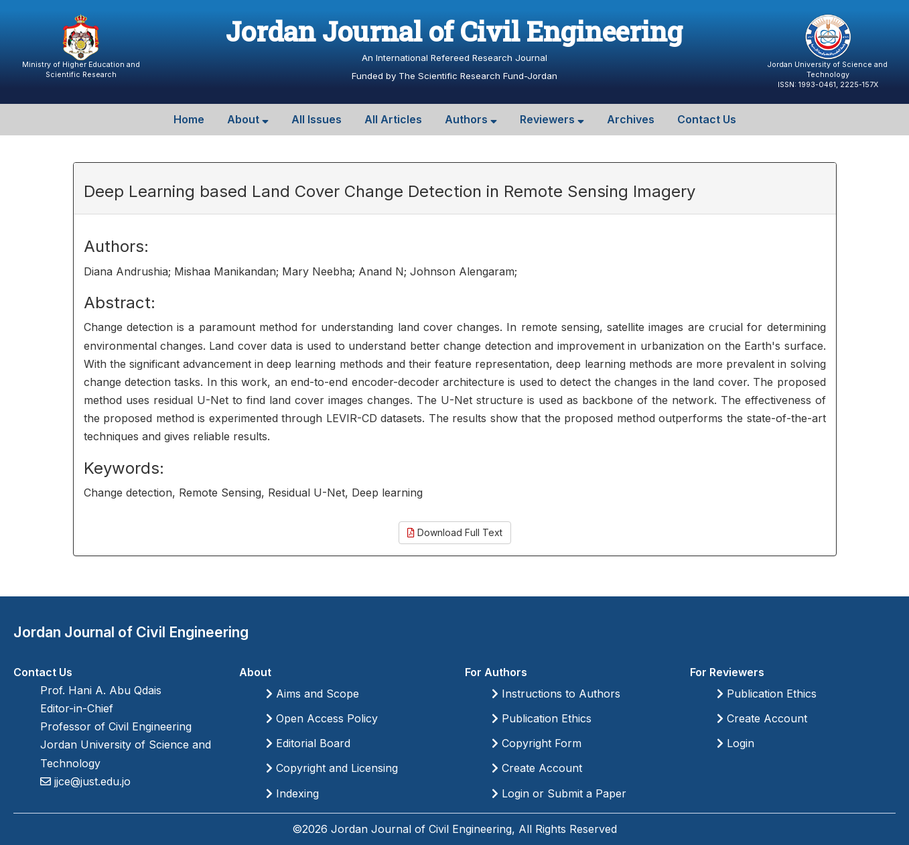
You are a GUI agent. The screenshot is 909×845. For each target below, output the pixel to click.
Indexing (292, 793)
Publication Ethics (541, 718)
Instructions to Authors (556, 693)
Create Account (537, 768)
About (248, 119)
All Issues (316, 119)
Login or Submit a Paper (559, 793)
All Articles (393, 119)
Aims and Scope (312, 693)
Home (188, 119)
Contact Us (706, 119)
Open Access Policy (322, 718)
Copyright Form (536, 743)
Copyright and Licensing (332, 768)
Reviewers (552, 119)
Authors (471, 119)
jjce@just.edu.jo (91, 781)
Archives (630, 119)
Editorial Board (308, 743)
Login (735, 743)
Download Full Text (454, 532)
